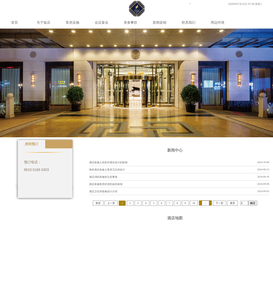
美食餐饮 (130, 22)
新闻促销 (159, 22)
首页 (14, 22)
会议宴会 (101, 22)
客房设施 (72, 22)
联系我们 (188, 22)
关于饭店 (43, 22)
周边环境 (217, 22)
